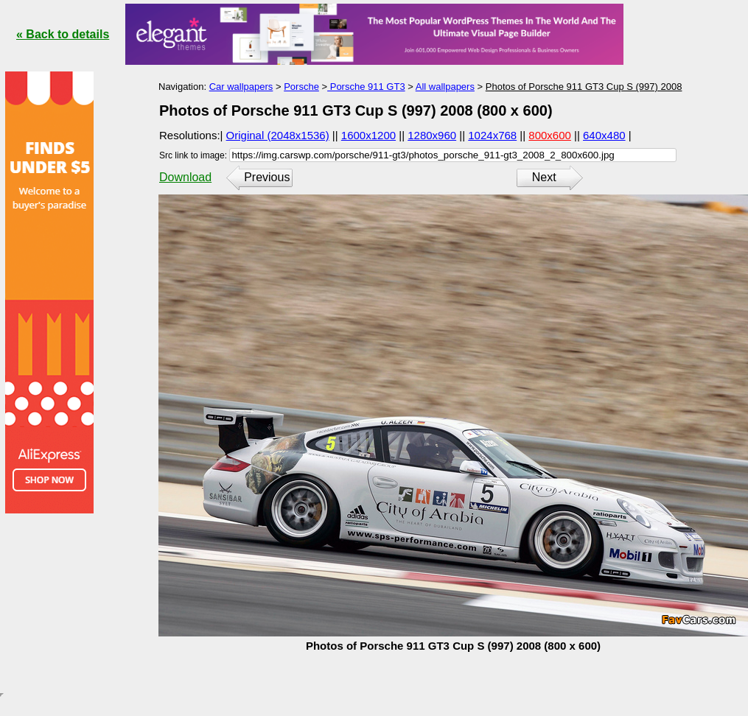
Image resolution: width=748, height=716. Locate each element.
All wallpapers (445, 86)
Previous (267, 177)
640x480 (604, 135)
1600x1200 (368, 135)
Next (544, 177)
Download (185, 177)
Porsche (301, 86)
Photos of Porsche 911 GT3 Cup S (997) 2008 (584, 86)
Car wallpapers (241, 86)
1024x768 (492, 135)
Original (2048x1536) (277, 135)
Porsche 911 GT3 (366, 86)
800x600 (549, 135)
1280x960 (432, 135)
